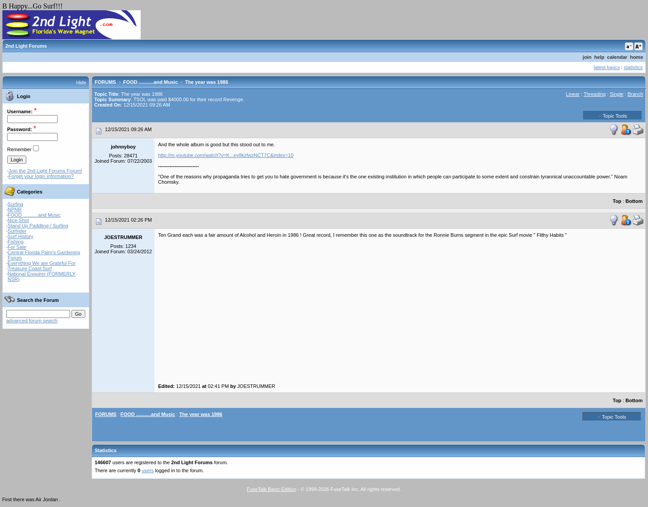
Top (617, 201)
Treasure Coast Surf (30, 268)
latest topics (607, 67)
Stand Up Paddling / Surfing (38, 225)
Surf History (20, 236)
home (636, 57)
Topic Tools (612, 115)
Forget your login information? (41, 176)
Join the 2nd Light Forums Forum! (45, 170)
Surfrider (17, 231)
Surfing (15, 204)
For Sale (17, 247)
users (148, 470)
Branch (635, 94)
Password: (19, 129)
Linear (573, 94)
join (587, 57)
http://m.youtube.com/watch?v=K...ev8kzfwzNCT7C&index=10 (225, 155)
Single (616, 94)
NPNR (14, 209)
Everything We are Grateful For (41, 263)
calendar (617, 57)
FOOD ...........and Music (34, 215)
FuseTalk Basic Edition (272, 489)
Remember (19, 149)
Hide (81, 82)
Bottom (634, 201)
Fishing (15, 241)
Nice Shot (18, 220)
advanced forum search (32, 320)
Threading (595, 94)
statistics (633, 67)
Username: (20, 111)
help (599, 57)
